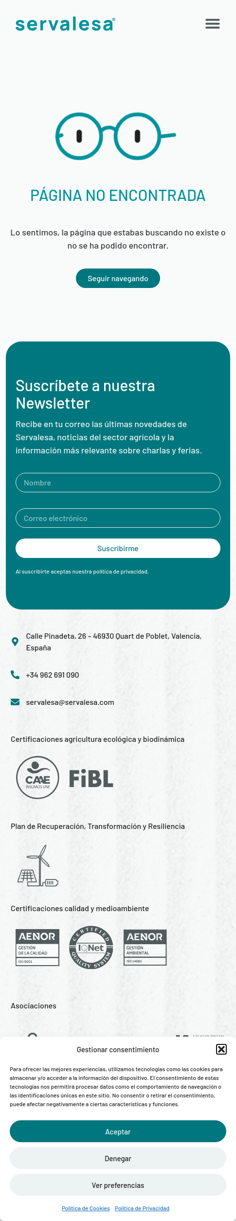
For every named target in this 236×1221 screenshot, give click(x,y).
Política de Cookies (86, 1207)
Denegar (118, 1158)
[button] (221, 1049)
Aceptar (117, 1131)
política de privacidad (120, 571)
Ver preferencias (118, 1185)
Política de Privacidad (142, 1207)
